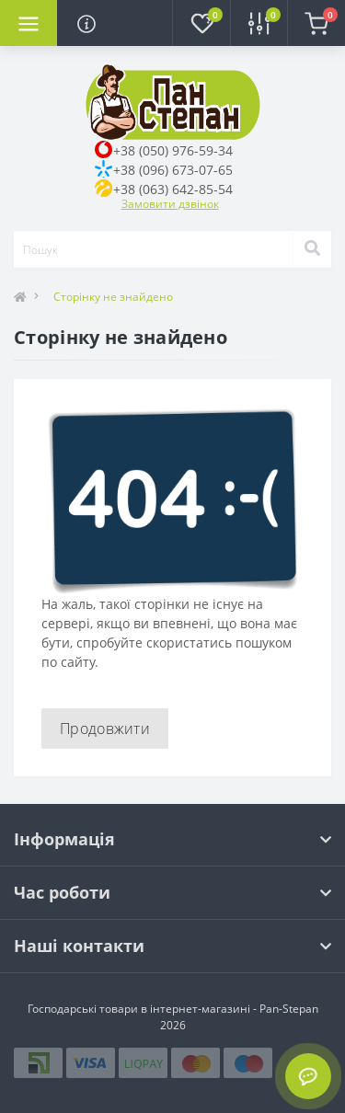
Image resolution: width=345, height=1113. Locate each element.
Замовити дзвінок (170, 204)
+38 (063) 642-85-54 (173, 189)
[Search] (312, 249)
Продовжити (105, 728)
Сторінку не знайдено (113, 296)
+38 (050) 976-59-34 (173, 150)
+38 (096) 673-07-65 (173, 169)
